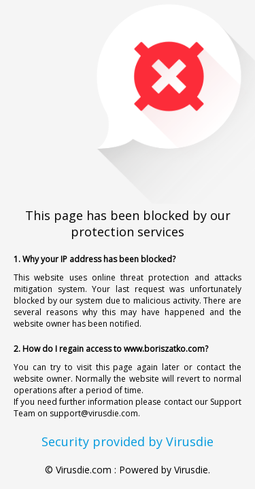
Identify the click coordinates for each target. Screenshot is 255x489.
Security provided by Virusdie (127, 441)
